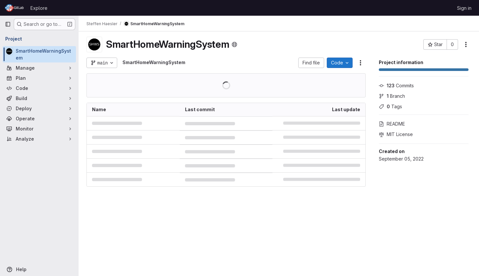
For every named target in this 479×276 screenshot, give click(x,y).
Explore (38, 8)
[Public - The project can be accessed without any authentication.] (234, 44)
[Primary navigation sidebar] (8, 24)
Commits (396, 85)
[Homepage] (14, 8)
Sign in (464, 8)
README (392, 124)
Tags (390, 106)
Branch (392, 96)
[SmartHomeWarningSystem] (39, 54)
